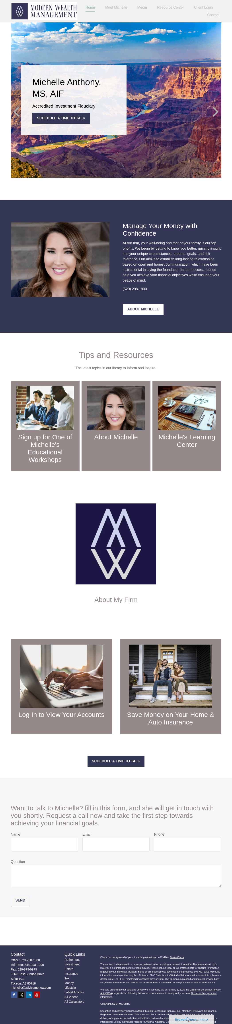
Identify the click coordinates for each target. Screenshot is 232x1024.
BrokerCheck (177, 957)
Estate (68, 969)
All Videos (71, 997)
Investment (72, 964)
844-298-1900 (34, 965)
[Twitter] (21, 995)
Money (69, 983)
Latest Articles (74, 992)
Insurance (71, 973)
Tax (66, 978)
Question (18, 862)
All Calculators (74, 1001)
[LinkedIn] (29, 995)
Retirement (72, 959)
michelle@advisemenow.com (31, 987)
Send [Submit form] (20, 900)
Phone (159, 834)
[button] (90, 7)
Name (15, 834)
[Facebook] (14, 995)
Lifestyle (70, 987)
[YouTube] (37, 995)
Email (86, 834)
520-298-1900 (30, 960)
